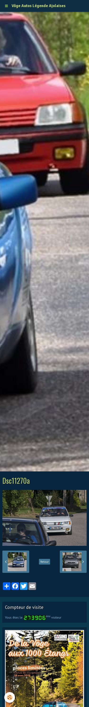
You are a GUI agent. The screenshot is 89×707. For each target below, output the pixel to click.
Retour (44, 561)
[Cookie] (9, 697)
